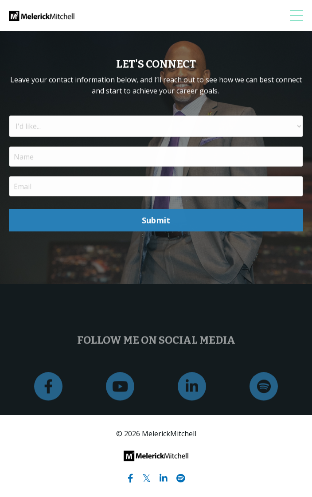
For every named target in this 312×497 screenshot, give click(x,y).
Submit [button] (156, 220)
